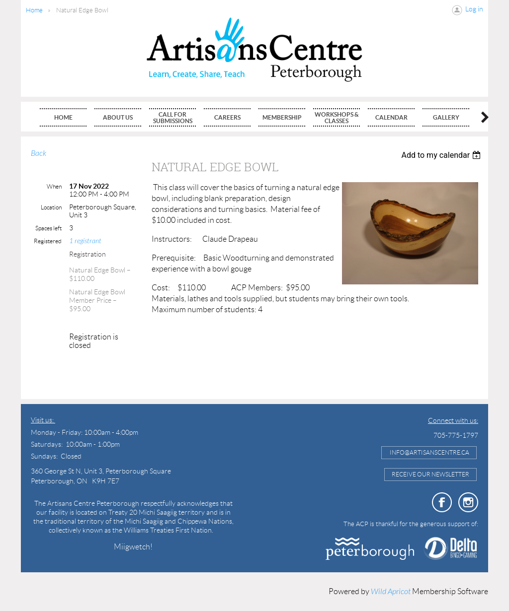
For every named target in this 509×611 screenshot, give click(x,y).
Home (34, 10)
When (54, 186)
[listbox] (442, 155)
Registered (48, 241)
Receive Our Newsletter (430, 474)
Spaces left (48, 228)
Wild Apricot (391, 591)
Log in (474, 9)
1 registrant (85, 241)
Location (51, 207)
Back (38, 153)
